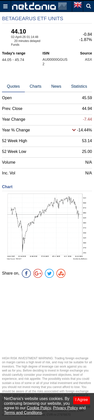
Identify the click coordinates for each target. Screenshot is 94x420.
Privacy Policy (65, 408)
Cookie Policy (39, 408)
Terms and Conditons (23, 413)
